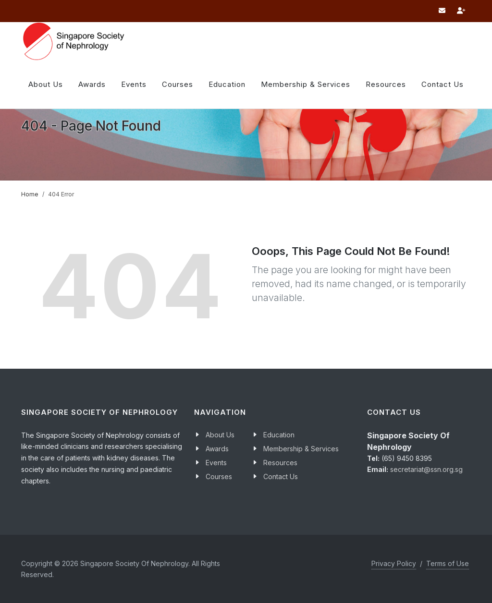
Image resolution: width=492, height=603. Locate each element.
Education (279, 435)
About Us (45, 84)
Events (216, 462)
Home (29, 194)
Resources (386, 84)
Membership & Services (301, 449)
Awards (92, 84)
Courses (219, 476)
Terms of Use (447, 563)
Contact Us (280, 476)
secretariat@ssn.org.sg (426, 469)
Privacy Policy (393, 563)
